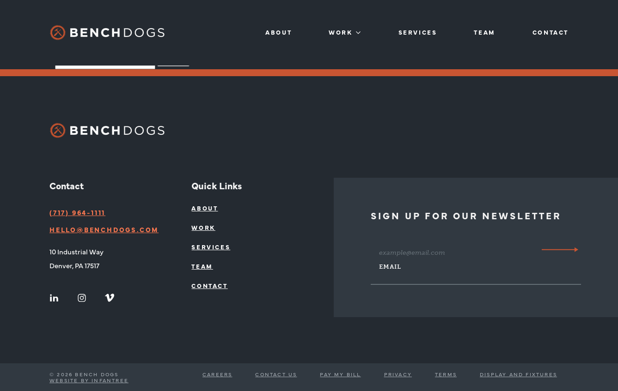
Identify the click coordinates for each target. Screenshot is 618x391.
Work (340, 32)
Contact (550, 32)
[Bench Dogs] (107, 32)
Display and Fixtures (518, 374)
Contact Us (276, 374)
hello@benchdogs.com (104, 229)
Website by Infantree (88, 380)
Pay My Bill (340, 374)
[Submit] (560, 249)
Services (417, 32)
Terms (446, 374)
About (278, 32)
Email (390, 266)
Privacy (398, 374)
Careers (217, 374)
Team (484, 32)
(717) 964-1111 (77, 212)
